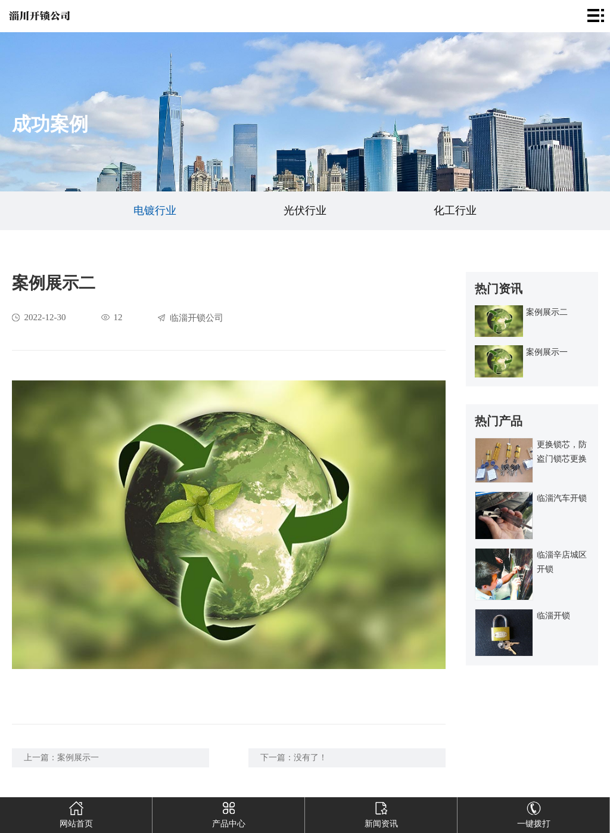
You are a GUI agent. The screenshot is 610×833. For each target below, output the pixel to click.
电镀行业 (154, 210)
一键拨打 (533, 812)
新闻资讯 (381, 812)
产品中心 (228, 812)
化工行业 (455, 210)
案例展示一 (78, 757)
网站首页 (76, 812)
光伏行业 (305, 210)
